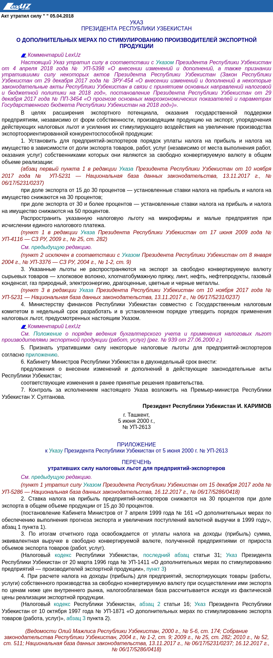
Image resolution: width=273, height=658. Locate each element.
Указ (136, 22)
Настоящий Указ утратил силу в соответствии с (88, 62)
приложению (41, 355)
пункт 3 (155, 569)
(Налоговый (38, 555)
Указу (56, 451)
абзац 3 (75, 618)
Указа (127, 169)
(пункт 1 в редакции (49, 232)
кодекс (65, 555)
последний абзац (168, 555)
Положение (49, 334)
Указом (166, 62)
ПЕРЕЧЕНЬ (136, 462)
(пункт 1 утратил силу (52, 485)
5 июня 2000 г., (136, 421)
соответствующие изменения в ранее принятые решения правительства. (112, 383)
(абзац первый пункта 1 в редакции (70, 169)
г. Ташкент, (136, 415)
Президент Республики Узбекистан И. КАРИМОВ (207, 406)
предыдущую (47, 247)
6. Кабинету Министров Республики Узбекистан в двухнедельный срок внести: (119, 362)
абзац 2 (149, 604)
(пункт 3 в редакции (50, 290)
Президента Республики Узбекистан (136, 28)
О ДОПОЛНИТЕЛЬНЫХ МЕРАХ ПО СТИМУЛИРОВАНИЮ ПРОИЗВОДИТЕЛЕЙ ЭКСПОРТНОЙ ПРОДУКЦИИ (136, 43)
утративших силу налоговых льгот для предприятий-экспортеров (136, 468)
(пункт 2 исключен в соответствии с (71, 255)
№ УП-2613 (136, 427)
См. (26, 247)
